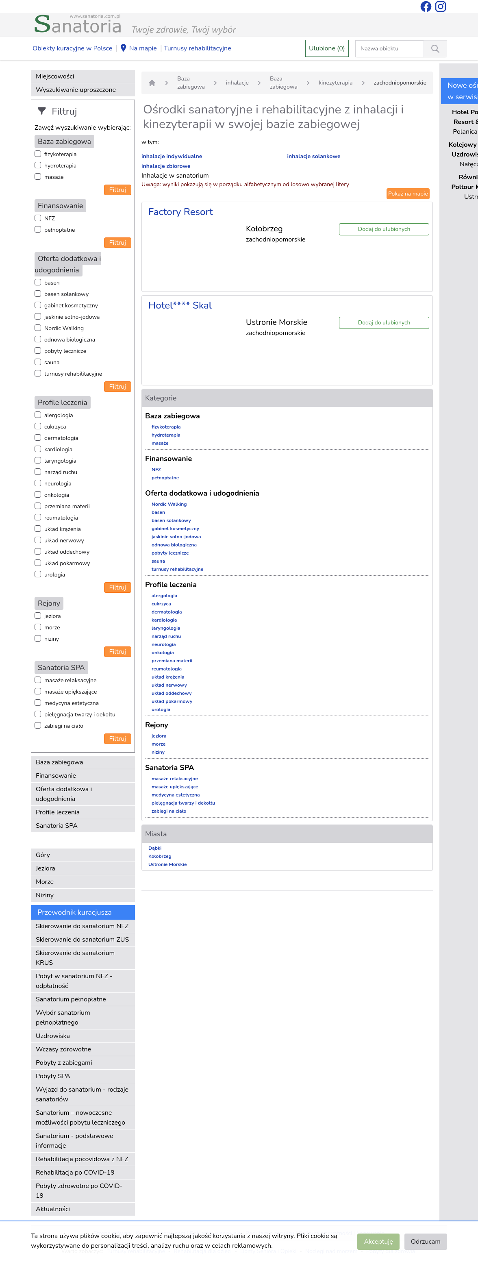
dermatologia (61, 438)
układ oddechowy (66, 552)
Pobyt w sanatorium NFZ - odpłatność (74, 981)
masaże (53, 177)
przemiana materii (67, 506)
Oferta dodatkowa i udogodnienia (64, 794)
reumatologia (61, 518)
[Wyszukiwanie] (435, 48)
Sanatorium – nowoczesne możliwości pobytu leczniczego (80, 1117)
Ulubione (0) (327, 48)
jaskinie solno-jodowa (72, 317)
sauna (51, 362)
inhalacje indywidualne (171, 156)
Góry (43, 855)
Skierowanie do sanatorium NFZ (82, 926)
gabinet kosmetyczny (71, 305)
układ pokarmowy (67, 563)
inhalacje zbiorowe (166, 166)
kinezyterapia (336, 83)
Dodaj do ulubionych (384, 229)
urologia (54, 575)
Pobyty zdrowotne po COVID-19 (79, 1190)
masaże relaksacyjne (70, 680)
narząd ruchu (60, 472)
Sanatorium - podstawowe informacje (74, 1140)
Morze (45, 881)
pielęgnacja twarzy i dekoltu (79, 714)
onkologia (56, 495)
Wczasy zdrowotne (63, 1049)
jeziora (52, 616)
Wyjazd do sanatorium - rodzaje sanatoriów (82, 1094)
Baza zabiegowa (59, 762)
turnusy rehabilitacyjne (73, 374)
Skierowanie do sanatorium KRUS (75, 958)
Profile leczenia (58, 812)
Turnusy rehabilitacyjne (197, 48)
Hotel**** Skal (180, 305)
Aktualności (53, 1209)
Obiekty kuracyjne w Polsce (72, 48)
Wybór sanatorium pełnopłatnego (63, 1017)
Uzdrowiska (53, 1035)
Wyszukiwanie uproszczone (76, 89)
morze (52, 627)
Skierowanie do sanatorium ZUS (82, 939)
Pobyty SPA (53, 1076)
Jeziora (45, 868)
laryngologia (60, 461)
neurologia (58, 483)
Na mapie (138, 49)
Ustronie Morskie (167, 864)
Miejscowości (55, 76)
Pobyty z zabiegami (64, 1062)
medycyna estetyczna (71, 703)
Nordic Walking (64, 328)
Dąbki (154, 848)
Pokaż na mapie (408, 194)
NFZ (49, 218)
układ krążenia (62, 529)
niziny (51, 639)
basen (52, 283)
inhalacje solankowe (313, 156)
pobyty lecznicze (65, 351)
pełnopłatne (59, 230)
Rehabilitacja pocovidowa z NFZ (82, 1159)
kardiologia (58, 449)
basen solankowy (66, 294)
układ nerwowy (64, 540)
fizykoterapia (60, 154)
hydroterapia (60, 166)
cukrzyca (55, 427)
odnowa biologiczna (69, 340)
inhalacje (237, 83)
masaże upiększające (70, 692)
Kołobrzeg (160, 856)
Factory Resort (180, 211)
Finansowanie (56, 775)
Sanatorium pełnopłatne (71, 999)
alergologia (58, 415)
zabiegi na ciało (63, 726)
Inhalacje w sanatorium (175, 175)
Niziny (45, 895)
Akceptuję (378, 1241)
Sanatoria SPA (57, 825)
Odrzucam (426, 1241)
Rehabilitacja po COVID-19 (75, 1172)
